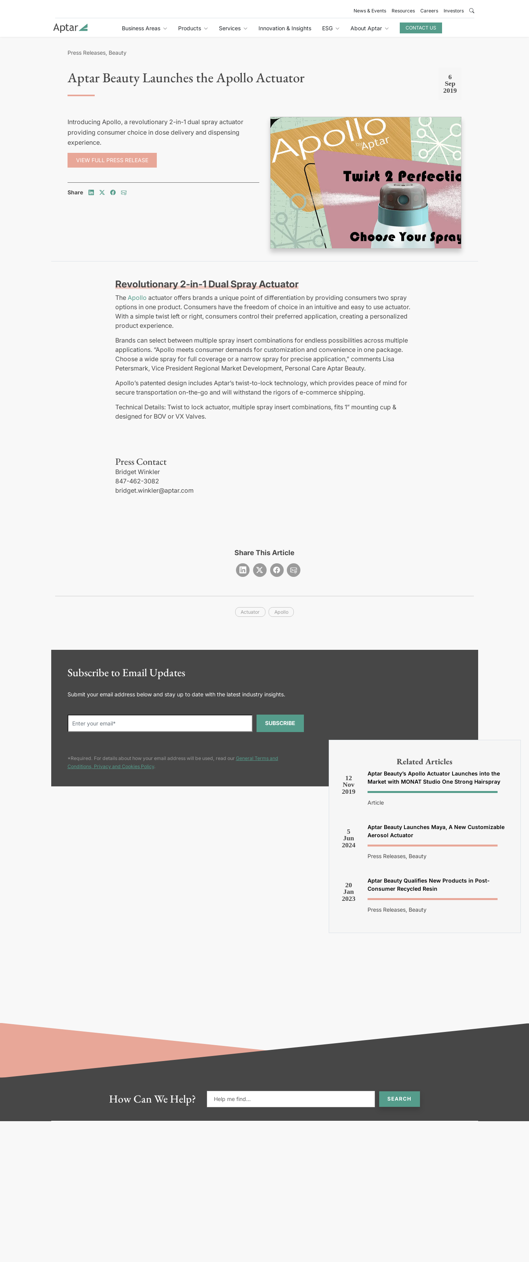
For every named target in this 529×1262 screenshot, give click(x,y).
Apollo (137, 297)
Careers (429, 11)
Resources (403, 11)
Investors (454, 11)
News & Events (370, 11)
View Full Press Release (112, 160)
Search (399, 1099)
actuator (250, 612)
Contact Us (421, 28)
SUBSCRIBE (280, 723)
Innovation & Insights (284, 28)
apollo (281, 612)
